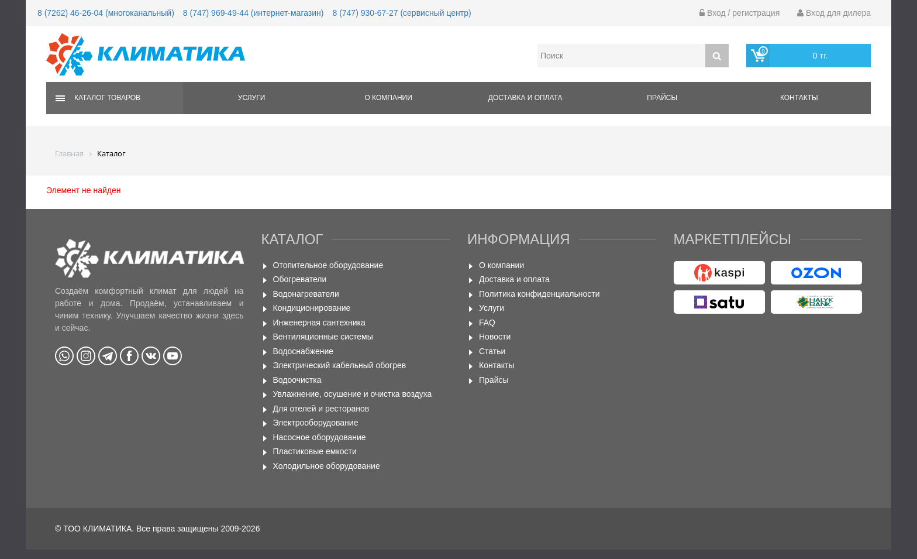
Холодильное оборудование (326, 466)
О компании (388, 98)
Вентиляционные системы (323, 336)
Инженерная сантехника (319, 322)
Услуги (252, 98)
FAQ (487, 322)
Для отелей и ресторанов (321, 408)
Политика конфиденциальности (539, 294)
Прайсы (662, 98)
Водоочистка (297, 380)
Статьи (492, 351)
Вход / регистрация (739, 13)
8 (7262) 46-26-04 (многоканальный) (105, 13)
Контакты (799, 98)
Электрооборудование (315, 422)
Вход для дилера (834, 13)
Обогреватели (300, 279)
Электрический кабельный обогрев (339, 365)
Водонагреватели (306, 294)
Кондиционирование (312, 308)
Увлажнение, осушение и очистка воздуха (352, 394)
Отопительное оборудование (328, 265)
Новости (495, 336)
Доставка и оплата (525, 98)
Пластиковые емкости (315, 451)
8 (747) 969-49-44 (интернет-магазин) (253, 13)
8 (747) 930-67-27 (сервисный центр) (401, 13)
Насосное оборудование (319, 437)
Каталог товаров (107, 98)
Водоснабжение (303, 351)
